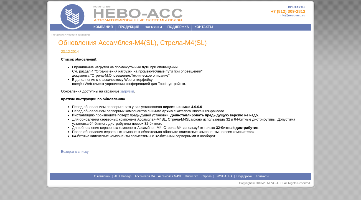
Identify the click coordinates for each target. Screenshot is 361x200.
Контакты (262, 176)
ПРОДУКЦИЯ (128, 27)
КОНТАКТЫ (296, 7)
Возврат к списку (75, 151)
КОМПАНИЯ (103, 27)
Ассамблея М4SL (170, 176)
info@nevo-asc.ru (292, 15)
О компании (102, 176)
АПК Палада (122, 176)
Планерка (191, 176)
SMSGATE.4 (224, 176)
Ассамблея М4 (145, 176)
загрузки (127, 91)
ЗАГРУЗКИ (153, 27)
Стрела (207, 176)
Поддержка (244, 176)
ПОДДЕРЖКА (178, 27)
